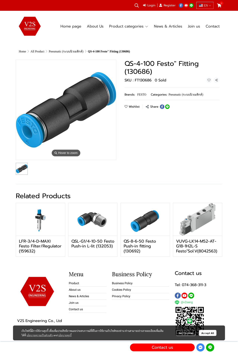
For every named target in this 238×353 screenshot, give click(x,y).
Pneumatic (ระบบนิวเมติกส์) (66, 51)
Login (149, 5)
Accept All (207, 333)
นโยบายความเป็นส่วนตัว (40, 335)
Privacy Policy (121, 296)
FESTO (141, 94)
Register (167, 5)
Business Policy (122, 283)
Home (22, 51)
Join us (73, 302)
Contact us (162, 347)
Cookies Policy (121, 289)
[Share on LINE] (167, 106)
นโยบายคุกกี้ (65, 335)
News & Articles (79, 296)
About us (75, 289)
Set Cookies (185, 333)
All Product (37, 51)
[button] (137, 5)
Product (74, 283)
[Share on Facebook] (162, 106)
